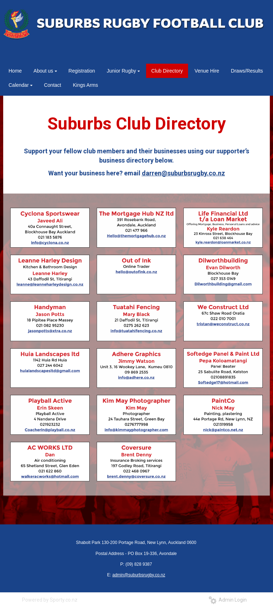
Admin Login (228, 600)
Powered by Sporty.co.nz (49, 600)
